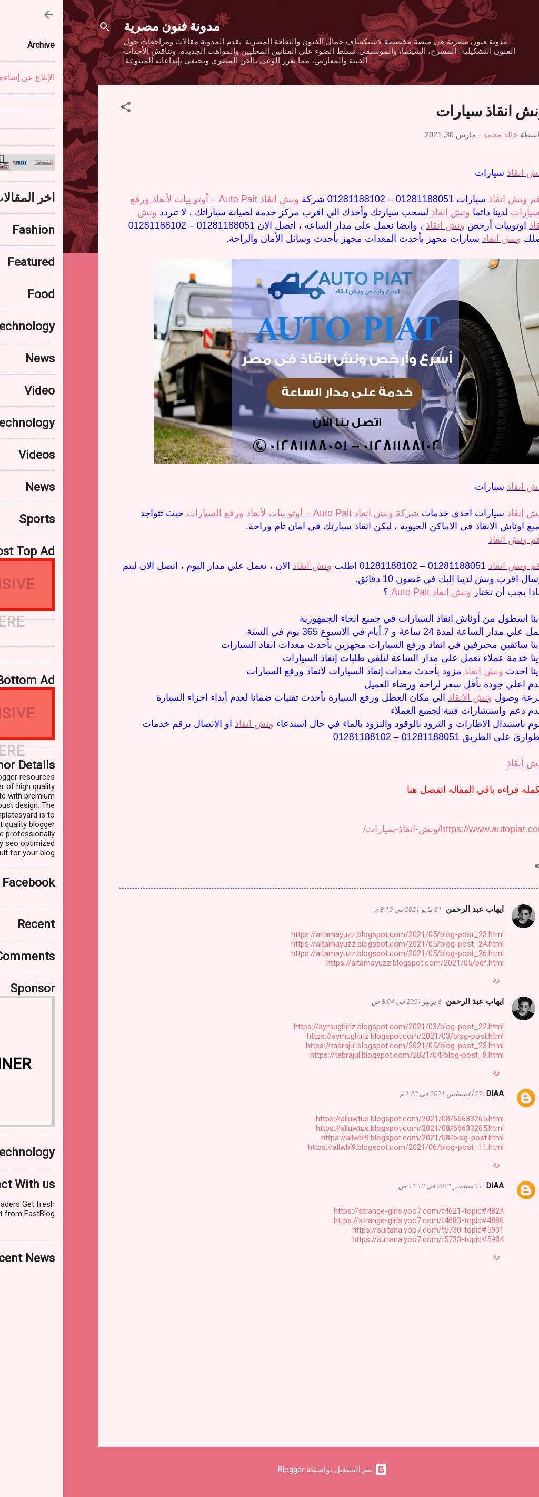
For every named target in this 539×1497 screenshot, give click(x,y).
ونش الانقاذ (407, 697)
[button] (62, 109)
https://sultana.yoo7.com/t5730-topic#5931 (365, 1230)
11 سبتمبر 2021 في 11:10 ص (377, 1186)
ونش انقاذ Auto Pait (368, 592)
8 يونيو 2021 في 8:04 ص (343, 1002)
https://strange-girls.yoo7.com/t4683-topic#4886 (356, 1220)
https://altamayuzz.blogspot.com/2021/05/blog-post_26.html (334, 953)
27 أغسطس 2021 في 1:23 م (377, 1094)
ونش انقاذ (463, 173)
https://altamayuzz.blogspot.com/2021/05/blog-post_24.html (334, 944)
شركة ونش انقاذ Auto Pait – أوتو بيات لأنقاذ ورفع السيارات (239, 513)
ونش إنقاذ (463, 513)
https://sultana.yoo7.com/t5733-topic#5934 (365, 1239)
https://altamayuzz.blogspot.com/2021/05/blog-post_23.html (334, 934)
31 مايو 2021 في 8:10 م (344, 909)
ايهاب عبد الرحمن (412, 909)
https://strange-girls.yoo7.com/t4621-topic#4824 (356, 1211)
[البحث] (41, 29)
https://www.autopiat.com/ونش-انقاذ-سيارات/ (391, 829)
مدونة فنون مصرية (109, 25)
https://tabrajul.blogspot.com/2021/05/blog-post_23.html (342, 1045)
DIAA (432, 1093)
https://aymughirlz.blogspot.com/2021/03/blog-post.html (342, 1036)
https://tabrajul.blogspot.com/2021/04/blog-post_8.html (344, 1055)
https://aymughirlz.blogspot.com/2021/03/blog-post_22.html (336, 1026)
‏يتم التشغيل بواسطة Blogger (269, 1469)
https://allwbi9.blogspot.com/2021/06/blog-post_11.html (343, 1147)
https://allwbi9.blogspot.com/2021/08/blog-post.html (349, 1138)
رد (433, 979)
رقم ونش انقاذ (454, 199)
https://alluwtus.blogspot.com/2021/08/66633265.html (347, 1119)
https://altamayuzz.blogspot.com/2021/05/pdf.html (352, 963)
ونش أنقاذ (463, 763)
